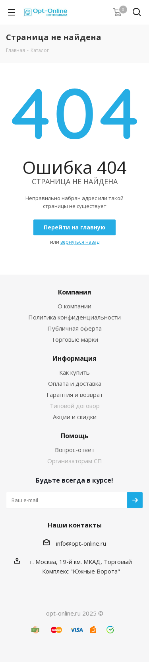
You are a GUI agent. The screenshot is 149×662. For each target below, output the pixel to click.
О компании (74, 306)
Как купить (74, 372)
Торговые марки (74, 339)
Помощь (75, 435)
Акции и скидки (75, 417)
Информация (74, 358)
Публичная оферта (74, 328)
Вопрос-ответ (75, 450)
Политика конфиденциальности (74, 317)
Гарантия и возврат (74, 394)
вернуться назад (79, 242)
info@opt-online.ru (81, 543)
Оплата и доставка (74, 383)
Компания (74, 292)
